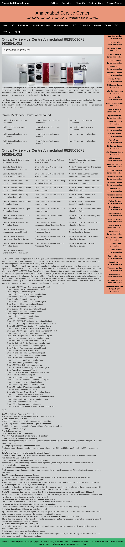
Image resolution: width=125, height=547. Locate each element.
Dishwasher (84, 25)
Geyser (97, 25)
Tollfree (54, 3)
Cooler (108, 25)
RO (116, 25)
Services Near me (115, 3)
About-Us (80, 3)
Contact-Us (67, 3)
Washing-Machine (41, 25)
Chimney (6, 32)
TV (74, 25)
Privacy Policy (24, 541)
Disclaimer (14, 541)
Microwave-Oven (61, 25)
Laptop (17, 32)
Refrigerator (23, 25)
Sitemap (5, 541)
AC (12, 25)
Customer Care (96, 3)
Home (4, 25)
